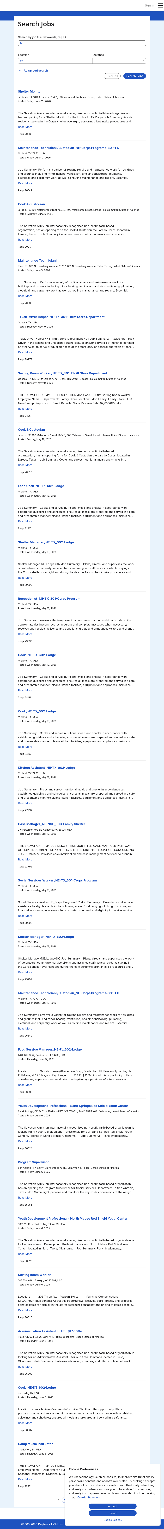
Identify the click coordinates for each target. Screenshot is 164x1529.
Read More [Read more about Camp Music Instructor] (25, 1479)
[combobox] (57, 61)
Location (23, 55)
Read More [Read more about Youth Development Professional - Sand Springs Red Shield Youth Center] (25, 1141)
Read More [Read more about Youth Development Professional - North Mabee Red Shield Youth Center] (25, 1254)
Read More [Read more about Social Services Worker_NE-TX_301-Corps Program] (25, 916)
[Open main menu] (160, 5)
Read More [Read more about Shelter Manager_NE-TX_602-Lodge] (25, 577)
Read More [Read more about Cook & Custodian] (25, 239)
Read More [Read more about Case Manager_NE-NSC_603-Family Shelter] (25, 859)
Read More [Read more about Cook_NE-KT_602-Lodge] (25, 1423)
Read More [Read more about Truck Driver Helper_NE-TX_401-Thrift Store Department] (25, 352)
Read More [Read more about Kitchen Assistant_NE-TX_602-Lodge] (25, 803)
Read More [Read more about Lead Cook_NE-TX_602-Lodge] (25, 521)
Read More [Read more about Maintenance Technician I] (25, 296)
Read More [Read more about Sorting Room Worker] (25, 1310)
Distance (98, 55)
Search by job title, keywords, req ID (42, 37)
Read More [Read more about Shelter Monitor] (25, 127)
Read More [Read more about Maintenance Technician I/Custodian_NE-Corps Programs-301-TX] (25, 183)
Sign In (149, 5)
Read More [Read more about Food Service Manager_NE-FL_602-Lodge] (25, 1085)
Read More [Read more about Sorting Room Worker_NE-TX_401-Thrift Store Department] (25, 408)
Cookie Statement (88, 1497)
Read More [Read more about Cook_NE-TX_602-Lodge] (25, 690)
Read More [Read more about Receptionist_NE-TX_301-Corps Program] (25, 634)
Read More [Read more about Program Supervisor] (25, 1197)
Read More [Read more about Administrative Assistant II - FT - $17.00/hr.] (25, 1366)
